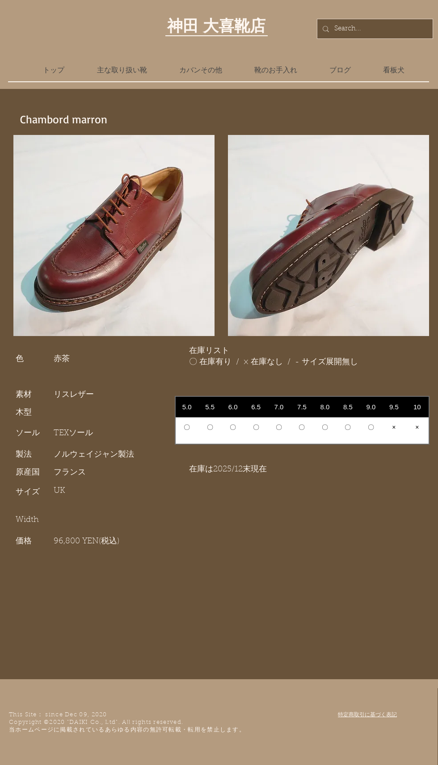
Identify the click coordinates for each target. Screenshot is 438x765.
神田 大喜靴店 (216, 25)
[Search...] (374, 28)
